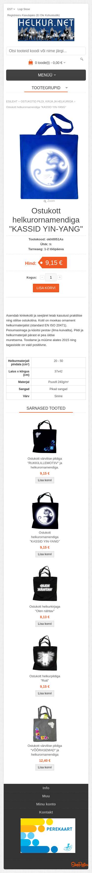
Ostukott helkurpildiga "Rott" (44, 678)
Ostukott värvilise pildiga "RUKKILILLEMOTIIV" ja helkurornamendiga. (44, 463)
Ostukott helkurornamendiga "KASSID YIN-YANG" (36, 107)
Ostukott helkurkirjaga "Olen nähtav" (44, 609)
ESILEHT (11, 101)
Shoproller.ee (79, 864)
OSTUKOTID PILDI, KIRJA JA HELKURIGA (47, 101)
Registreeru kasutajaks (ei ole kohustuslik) (33, 15)
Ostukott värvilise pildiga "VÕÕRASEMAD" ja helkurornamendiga (44, 750)
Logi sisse (23, 9)
